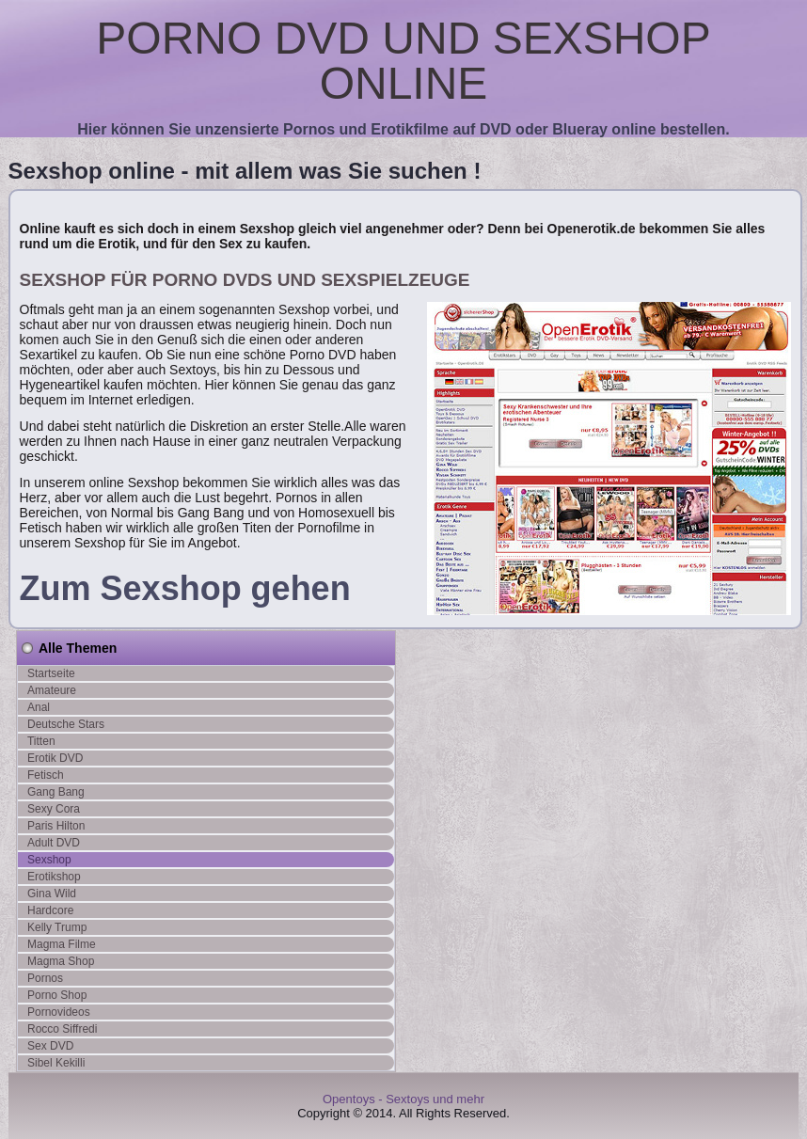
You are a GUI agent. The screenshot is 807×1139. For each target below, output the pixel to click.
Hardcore (50, 910)
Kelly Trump (57, 927)
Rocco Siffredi (62, 1029)
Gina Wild (51, 893)
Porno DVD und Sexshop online (403, 60)
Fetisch (45, 775)
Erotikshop (54, 876)
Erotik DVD (55, 758)
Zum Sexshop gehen (185, 588)
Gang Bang (56, 792)
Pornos (45, 978)
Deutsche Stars (65, 724)
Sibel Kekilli (56, 1062)
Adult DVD (53, 842)
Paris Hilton (56, 825)
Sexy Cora (53, 808)
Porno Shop (57, 995)
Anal (38, 707)
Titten (41, 741)
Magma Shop (60, 961)
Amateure (51, 690)
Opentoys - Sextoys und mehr (403, 1099)
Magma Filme (61, 944)
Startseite (51, 673)
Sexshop (49, 859)
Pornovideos (58, 1012)
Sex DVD (50, 1045)
